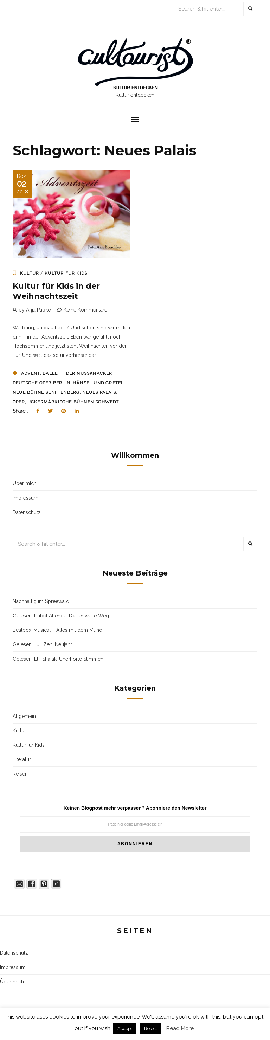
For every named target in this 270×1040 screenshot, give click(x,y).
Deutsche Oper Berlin (41, 382)
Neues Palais (99, 392)
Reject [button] (150, 1028)
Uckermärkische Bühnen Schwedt (73, 401)
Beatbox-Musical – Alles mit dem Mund (57, 630)
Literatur (22, 759)
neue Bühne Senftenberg (46, 392)
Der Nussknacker (89, 373)
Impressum (25, 498)
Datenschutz (27, 512)
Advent (30, 373)
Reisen (20, 774)
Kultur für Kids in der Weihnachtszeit (56, 291)
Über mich (25, 483)
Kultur (29, 273)
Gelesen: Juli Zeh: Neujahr (42, 644)
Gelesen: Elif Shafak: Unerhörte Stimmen (58, 659)
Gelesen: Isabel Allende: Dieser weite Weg (61, 615)
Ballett (53, 373)
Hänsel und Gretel (98, 382)
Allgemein (24, 716)
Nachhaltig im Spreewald (41, 601)
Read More (180, 1028)
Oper (19, 401)
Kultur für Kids (66, 273)
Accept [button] (124, 1028)
